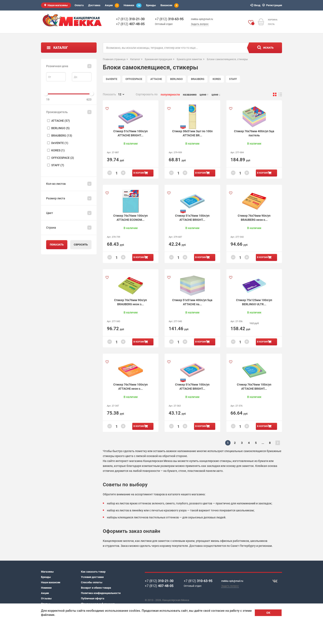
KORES (217, 79)
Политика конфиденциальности (101, 593)
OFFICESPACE (133, 79)
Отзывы (46, 598)
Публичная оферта (92, 598)
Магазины (47, 571)
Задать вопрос (199, 24)
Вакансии (169, 5)
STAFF (233, 79)
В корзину (139, 173)
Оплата (79, 5)
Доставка (94, 5)
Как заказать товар (93, 571)
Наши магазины (58, 5)
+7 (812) (130, 19)
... (263, 442)
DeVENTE (111, 79)
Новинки (133, 5)
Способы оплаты (91, 582)
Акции (112, 5)
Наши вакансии (50, 582)
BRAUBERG (197, 79)
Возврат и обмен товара (96, 587)
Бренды (151, 5)
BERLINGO (176, 79)
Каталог (60, 48)
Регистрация (272, 5)
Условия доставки (92, 577)
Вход (256, 5)
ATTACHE (156, 79)
